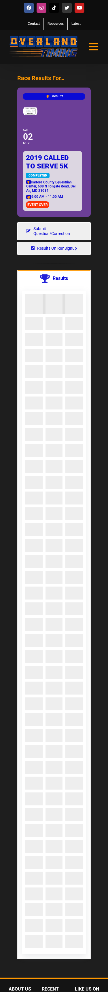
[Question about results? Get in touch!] (54, 231)
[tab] (54, 278)
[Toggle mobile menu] (94, 46)
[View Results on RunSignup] (54, 248)
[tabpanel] (54, 622)
